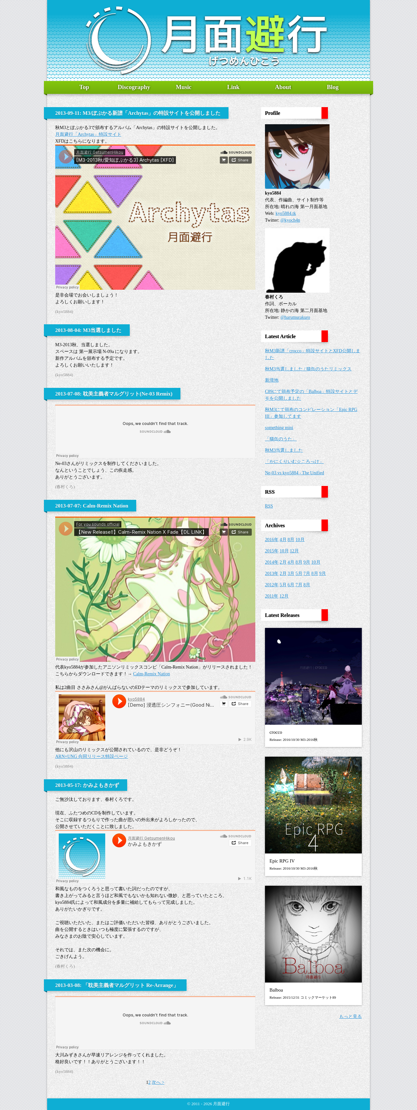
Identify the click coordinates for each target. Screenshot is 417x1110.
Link (233, 87)
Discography (134, 87)
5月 (299, 573)
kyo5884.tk (286, 213)
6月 (291, 584)
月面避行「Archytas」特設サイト (88, 134)
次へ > (158, 1082)
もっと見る (350, 1016)
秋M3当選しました (284, 450)
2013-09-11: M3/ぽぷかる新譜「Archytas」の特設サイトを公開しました (137, 113)
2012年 (272, 584)
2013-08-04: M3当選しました (88, 330)
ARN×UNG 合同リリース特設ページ (91, 756)
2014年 (272, 562)
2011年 (271, 596)
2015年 (272, 551)
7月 (306, 573)
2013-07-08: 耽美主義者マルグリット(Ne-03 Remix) (113, 394)
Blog (333, 87)
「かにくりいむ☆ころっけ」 (294, 461)
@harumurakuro (295, 317)
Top (84, 87)
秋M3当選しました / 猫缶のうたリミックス (308, 369)
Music (184, 87)
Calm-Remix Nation (151, 673)
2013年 (272, 573)
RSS (269, 506)
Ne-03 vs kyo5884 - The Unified (294, 472)
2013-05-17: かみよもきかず (87, 785)
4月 (283, 539)
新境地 (272, 380)
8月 (291, 539)
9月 (306, 562)
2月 (283, 562)
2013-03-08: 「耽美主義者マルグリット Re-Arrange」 (116, 985)
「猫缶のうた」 (281, 439)
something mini (279, 427)
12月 (294, 551)
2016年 (272, 539)
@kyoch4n (290, 220)
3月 (291, 573)
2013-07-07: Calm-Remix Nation (91, 506)
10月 (300, 539)
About (283, 87)
